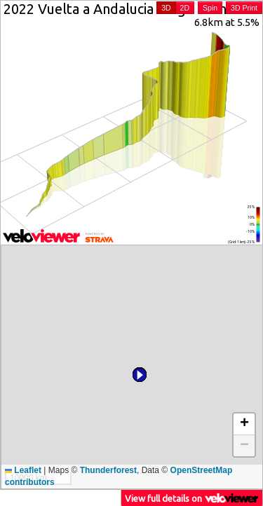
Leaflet (23, 470)
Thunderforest (108, 470)
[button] (149, 261)
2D (184, 8)
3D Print (244, 8)
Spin (210, 8)
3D (165, 8)
